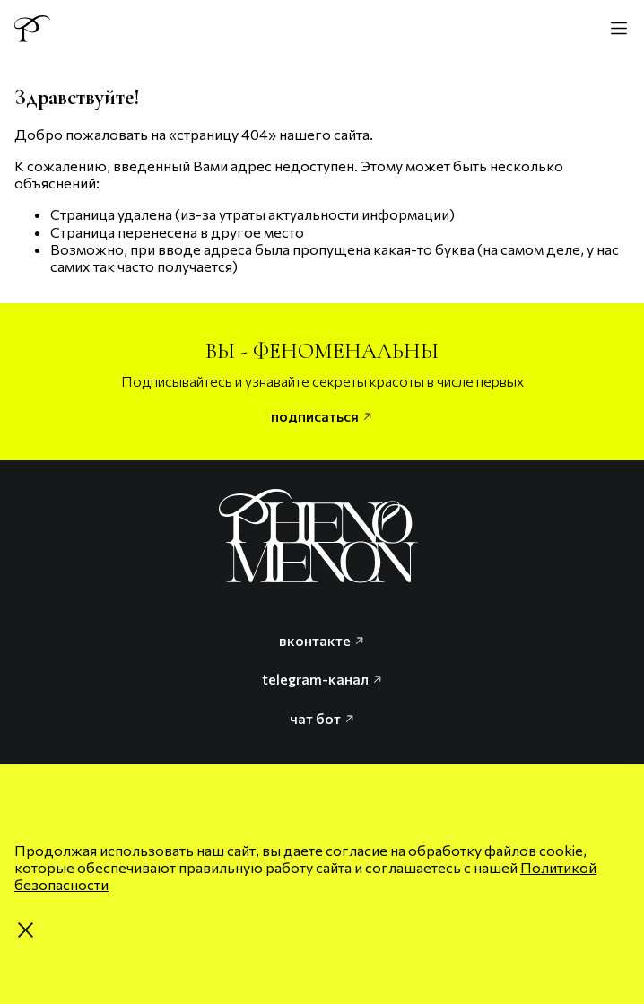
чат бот (322, 718)
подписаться (322, 415)
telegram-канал (322, 678)
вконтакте (322, 640)
